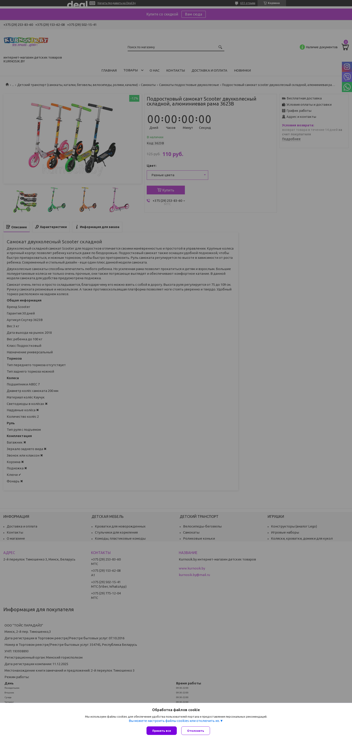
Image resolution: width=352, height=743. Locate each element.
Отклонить (195, 730)
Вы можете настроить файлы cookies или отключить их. (174, 721)
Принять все (161, 730)
